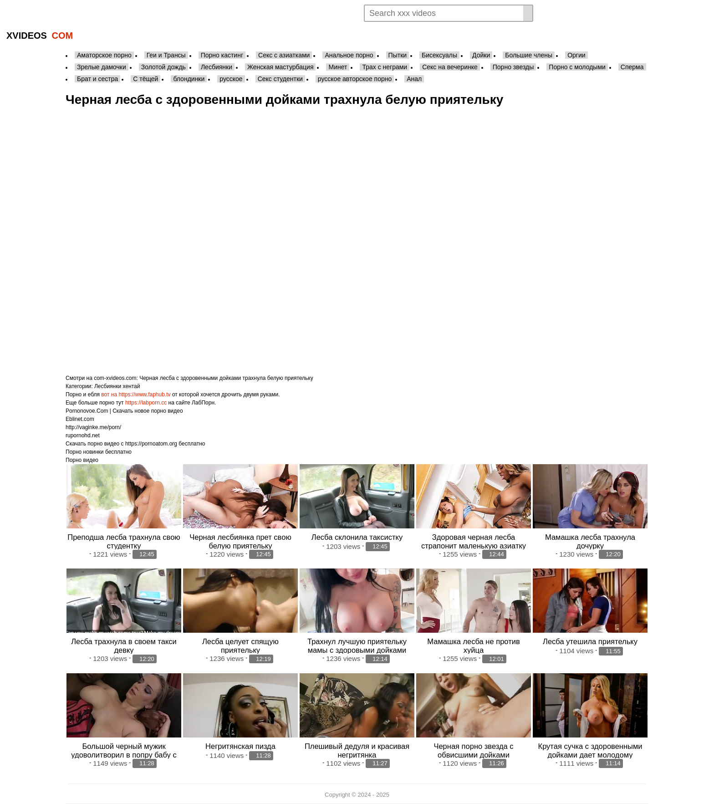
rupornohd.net (83, 435)
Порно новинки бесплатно (99, 452)
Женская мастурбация (280, 67)
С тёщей (145, 78)
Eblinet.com (80, 419)
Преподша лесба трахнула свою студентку (123, 541)
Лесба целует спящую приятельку (240, 645)
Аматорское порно (104, 55)
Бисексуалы (439, 55)
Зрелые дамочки (101, 67)
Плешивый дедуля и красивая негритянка (357, 750)
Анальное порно (349, 55)
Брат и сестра (97, 78)
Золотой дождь (163, 67)
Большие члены (528, 55)
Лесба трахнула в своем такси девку (124, 645)
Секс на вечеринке (450, 67)
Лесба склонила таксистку (357, 537)
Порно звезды (513, 67)
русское (230, 78)
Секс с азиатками (284, 55)
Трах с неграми (384, 67)
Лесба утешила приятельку (590, 641)
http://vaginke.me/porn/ (93, 427)
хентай (131, 386)
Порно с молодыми (577, 67)
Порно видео (82, 460)
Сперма (632, 67)
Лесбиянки (216, 67)
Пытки (397, 55)
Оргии (576, 55)
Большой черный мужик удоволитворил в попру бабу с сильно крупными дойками (123, 755)
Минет (337, 67)
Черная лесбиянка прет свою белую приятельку (240, 541)
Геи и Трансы (166, 55)
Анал (414, 78)
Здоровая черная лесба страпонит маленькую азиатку (473, 541)
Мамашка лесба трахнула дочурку (590, 541)
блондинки (188, 78)
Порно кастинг (222, 55)
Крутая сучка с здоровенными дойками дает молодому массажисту (590, 755)
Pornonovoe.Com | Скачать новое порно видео (124, 411)
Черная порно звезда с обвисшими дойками (473, 750)
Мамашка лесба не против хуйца (473, 645)
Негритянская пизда (240, 746)
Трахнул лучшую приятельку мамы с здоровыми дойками (357, 645)
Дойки (481, 55)
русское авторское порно (355, 78)
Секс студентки (280, 78)
